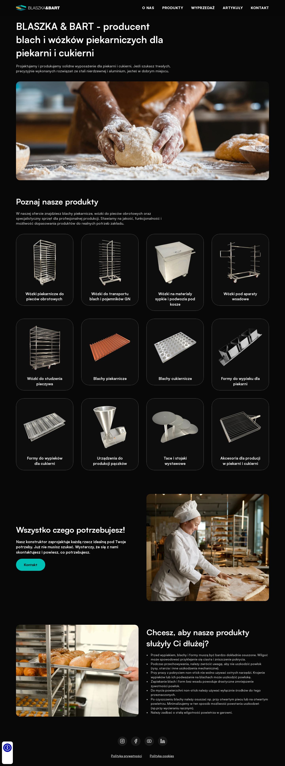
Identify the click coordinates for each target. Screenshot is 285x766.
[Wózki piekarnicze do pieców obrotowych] (44, 270)
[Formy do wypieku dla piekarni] (240, 354)
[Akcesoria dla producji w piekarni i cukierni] (240, 434)
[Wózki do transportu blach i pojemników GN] (110, 270)
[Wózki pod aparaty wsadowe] (240, 270)
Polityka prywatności (126, 756)
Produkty (172, 8)
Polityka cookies (162, 756)
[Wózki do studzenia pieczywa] (44, 354)
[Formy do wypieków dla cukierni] (44, 434)
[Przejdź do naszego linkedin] (162, 741)
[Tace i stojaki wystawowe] (175, 434)
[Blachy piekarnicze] (110, 352)
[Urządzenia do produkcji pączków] (110, 434)
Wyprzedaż (203, 8)
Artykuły (233, 8)
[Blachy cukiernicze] (175, 352)
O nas (148, 8)
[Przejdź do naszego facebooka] (136, 741)
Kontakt (260, 8)
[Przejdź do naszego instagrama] (122, 741)
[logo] (38, 8)
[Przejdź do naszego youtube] (149, 741)
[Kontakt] (30, 565)
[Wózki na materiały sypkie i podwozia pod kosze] (175, 272)
